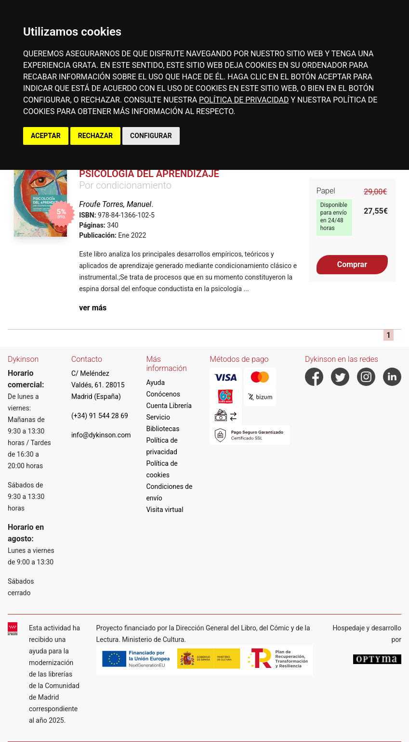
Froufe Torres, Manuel (115, 204)
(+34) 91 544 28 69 (99, 416)
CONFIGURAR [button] (151, 136)
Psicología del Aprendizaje (149, 173)
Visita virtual (164, 509)
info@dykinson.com (101, 435)
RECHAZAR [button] (95, 136)
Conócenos (163, 394)
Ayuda (155, 382)
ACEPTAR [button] (46, 136)
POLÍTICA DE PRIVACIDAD (244, 99)
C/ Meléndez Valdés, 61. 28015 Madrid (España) (98, 385)
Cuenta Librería (168, 405)
